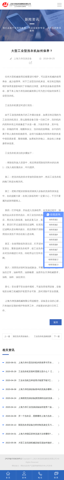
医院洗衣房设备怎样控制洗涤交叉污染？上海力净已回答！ (32, 425)
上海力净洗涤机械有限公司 (18, 301)
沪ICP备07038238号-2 (13, 459)
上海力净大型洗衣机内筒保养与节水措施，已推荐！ (32, 362)
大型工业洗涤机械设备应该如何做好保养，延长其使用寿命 (32, 442)
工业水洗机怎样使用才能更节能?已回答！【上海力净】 (32, 380)
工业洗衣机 (15, 115)
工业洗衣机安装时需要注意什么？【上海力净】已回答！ (32, 371)
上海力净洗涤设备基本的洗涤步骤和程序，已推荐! (32, 389)
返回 (55, 322)
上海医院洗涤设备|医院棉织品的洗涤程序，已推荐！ (32, 398)
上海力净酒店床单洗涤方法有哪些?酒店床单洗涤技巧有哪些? (32, 433)
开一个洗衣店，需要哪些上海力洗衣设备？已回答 (32, 416)
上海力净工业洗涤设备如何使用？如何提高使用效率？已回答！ (32, 407)
